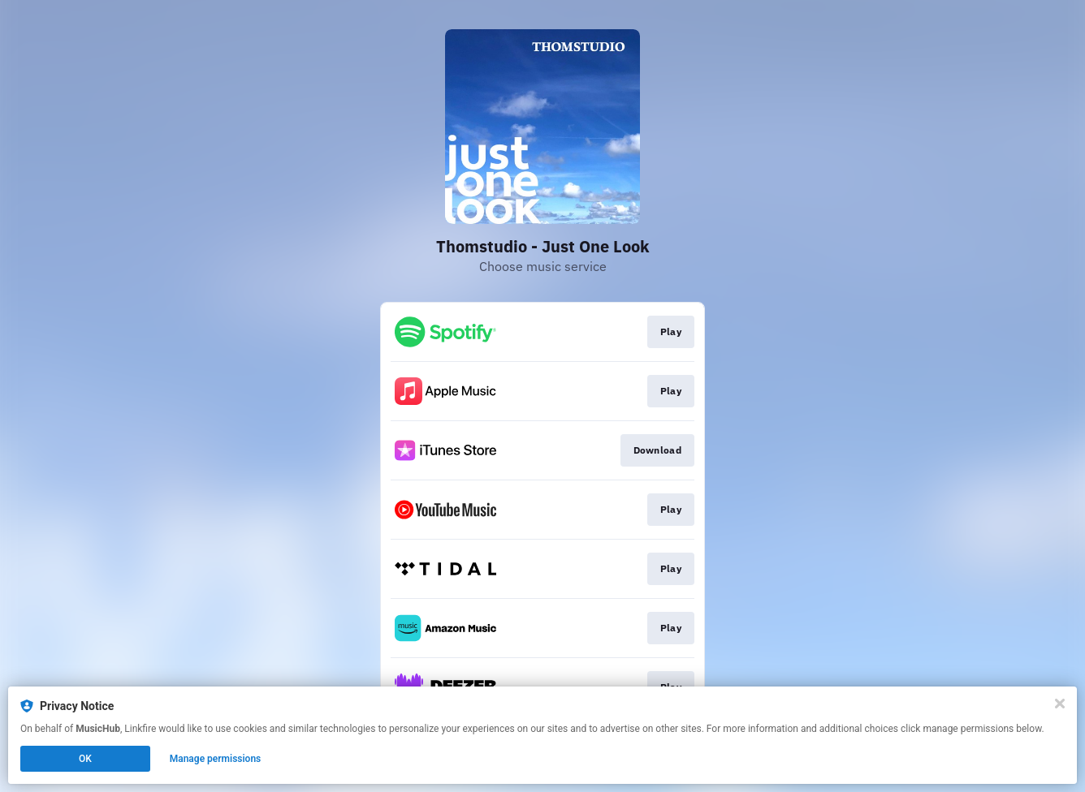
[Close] (1060, 704)
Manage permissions (216, 758)
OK (85, 758)
